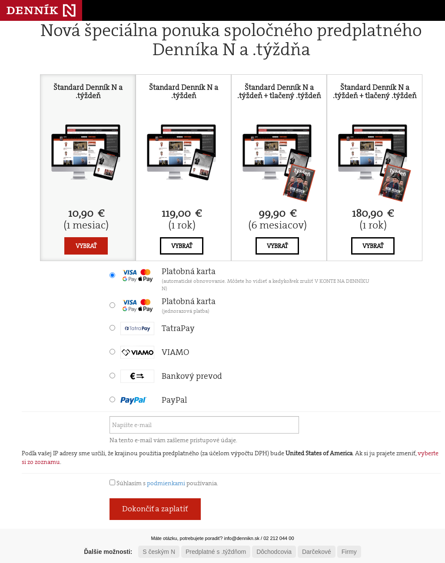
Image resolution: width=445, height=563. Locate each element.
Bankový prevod (171, 376)
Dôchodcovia (274, 551)
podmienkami (166, 483)
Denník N (41, 10)
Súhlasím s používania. (164, 483)
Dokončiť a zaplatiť (155, 508)
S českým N (159, 551)
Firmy (349, 551)
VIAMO (154, 352)
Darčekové (316, 551)
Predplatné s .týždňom (216, 551)
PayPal (153, 399)
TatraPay (157, 328)
